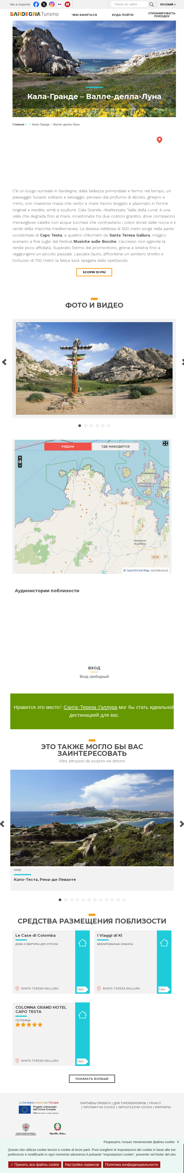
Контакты (163, 1107)
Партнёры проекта (95, 1103)
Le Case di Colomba (35, 935)
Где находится (116, 446)
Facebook (36, 3)
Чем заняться (84, 15)
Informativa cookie (99, 1107)
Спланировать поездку (161, 14)
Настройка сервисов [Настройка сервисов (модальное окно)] (82, 1165)
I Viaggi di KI (109, 935)
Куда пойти (122, 15)
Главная (18, 124)
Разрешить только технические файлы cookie (144, 1141)
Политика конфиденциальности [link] (131, 1165)
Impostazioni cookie (135, 1107)
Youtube (67, 3)
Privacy (155, 1103)
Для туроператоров (130, 1103)
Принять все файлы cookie (35, 1165)
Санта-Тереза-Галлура (90, 707)
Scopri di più (94, 272)
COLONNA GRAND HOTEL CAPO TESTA (40, 1009)
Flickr (59, 3)
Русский (166, 4)
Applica (151, 4)
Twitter (44, 3)
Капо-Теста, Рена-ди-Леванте (45, 879)
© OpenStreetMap (136, 570)
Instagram (52, 3)
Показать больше (92, 1078)
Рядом (68, 446)
